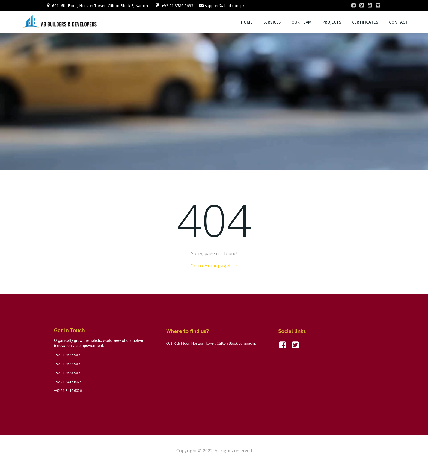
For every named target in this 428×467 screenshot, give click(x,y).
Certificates (365, 22)
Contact (398, 22)
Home (246, 22)
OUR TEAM (302, 22)
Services (272, 22)
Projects (332, 22)
